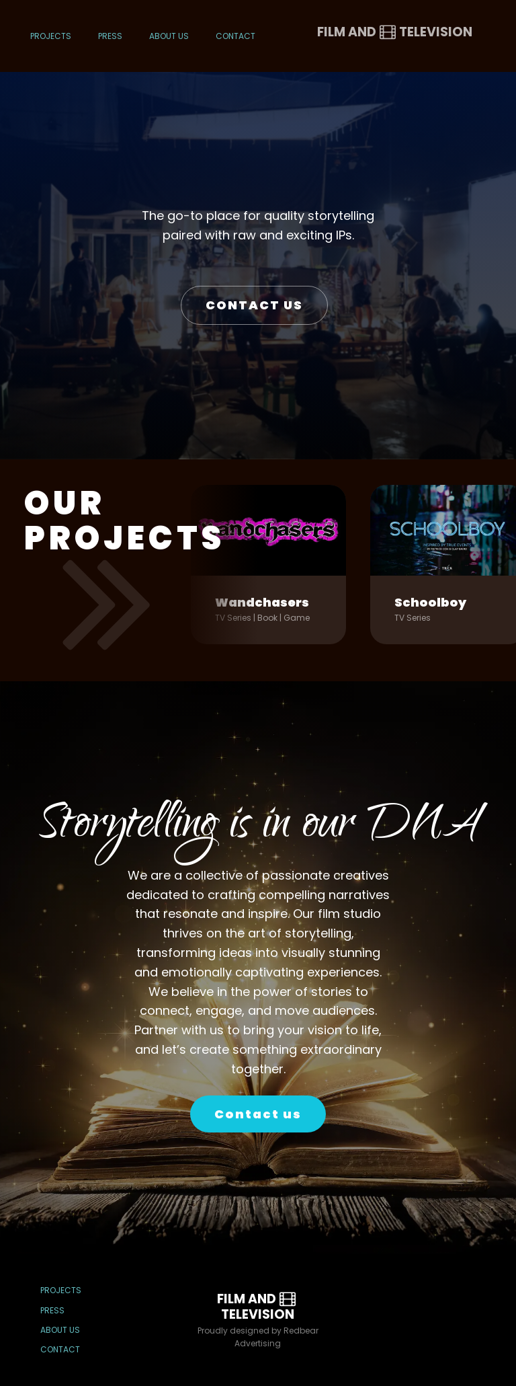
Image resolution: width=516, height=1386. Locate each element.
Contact (235, 36)
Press (110, 36)
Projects (50, 36)
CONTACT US (254, 305)
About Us (169, 36)
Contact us (258, 1114)
